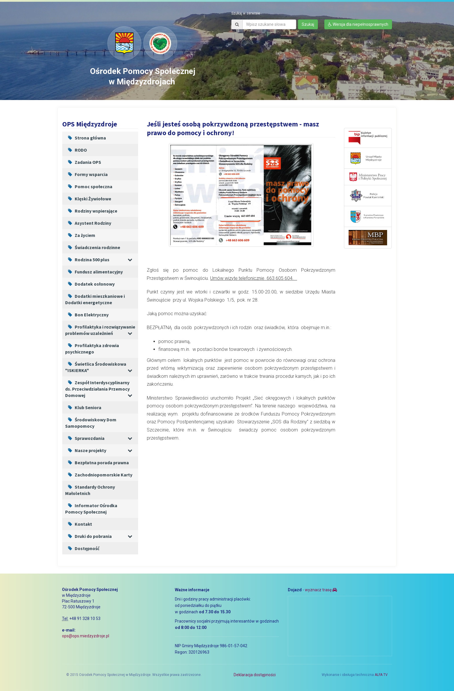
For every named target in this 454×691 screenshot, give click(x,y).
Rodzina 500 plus (87, 259)
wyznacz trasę (321, 589)
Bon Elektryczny (87, 315)
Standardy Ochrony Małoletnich (90, 490)
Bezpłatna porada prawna (97, 462)
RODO (76, 150)
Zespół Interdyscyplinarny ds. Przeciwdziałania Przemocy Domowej (97, 389)
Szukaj (308, 24)
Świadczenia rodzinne (92, 247)
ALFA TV (381, 675)
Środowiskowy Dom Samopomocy (90, 423)
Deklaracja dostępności (255, 674)
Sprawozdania (85, 438)
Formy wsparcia (86, 174)
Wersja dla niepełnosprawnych (358, 24)
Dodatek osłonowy (90, 284)
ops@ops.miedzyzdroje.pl (85, 636)
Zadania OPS (83, 162)
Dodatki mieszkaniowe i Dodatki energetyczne (95, 299)
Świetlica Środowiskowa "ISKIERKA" (95, 367)
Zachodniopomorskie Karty (98, 475)
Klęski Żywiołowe (88, 199)
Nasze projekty (85, 450)
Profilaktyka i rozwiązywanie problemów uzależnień (100, 330)
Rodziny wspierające (91, 211)
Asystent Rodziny (88, 223)
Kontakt (78, 524)
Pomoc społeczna (88, 186)
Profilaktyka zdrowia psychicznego (92, 348)
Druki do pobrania (88, 536)
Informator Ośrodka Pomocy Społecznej (91, 509)
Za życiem (80, 235)
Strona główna (85, 138)
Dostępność (82, 548)
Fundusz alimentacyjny (94, 272)
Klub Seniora (83, 407)
